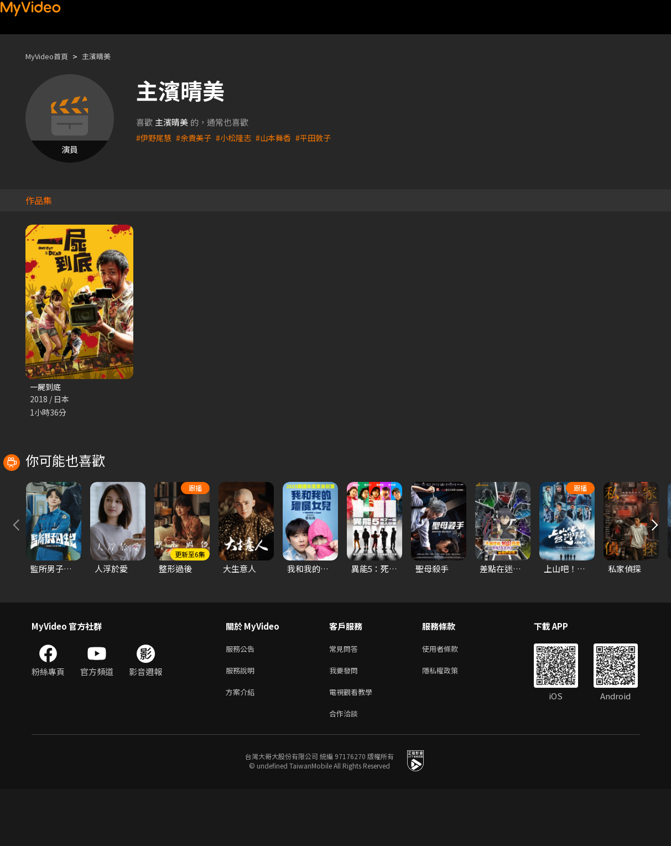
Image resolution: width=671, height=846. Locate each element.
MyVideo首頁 (50, 56)
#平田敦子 (323, 137)
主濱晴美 (106, 56)
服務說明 (242, 723)
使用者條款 (449, 699)
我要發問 (345, 723)
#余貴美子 (197, 137)
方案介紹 (242, 746)
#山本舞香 (281, 137)
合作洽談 (345, 769)
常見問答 (345, 699)
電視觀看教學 (354, 746)
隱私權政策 (449, 723)
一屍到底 (46, 387)
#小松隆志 (239, 137)
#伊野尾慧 (155, 137)
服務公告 (242, 699)
